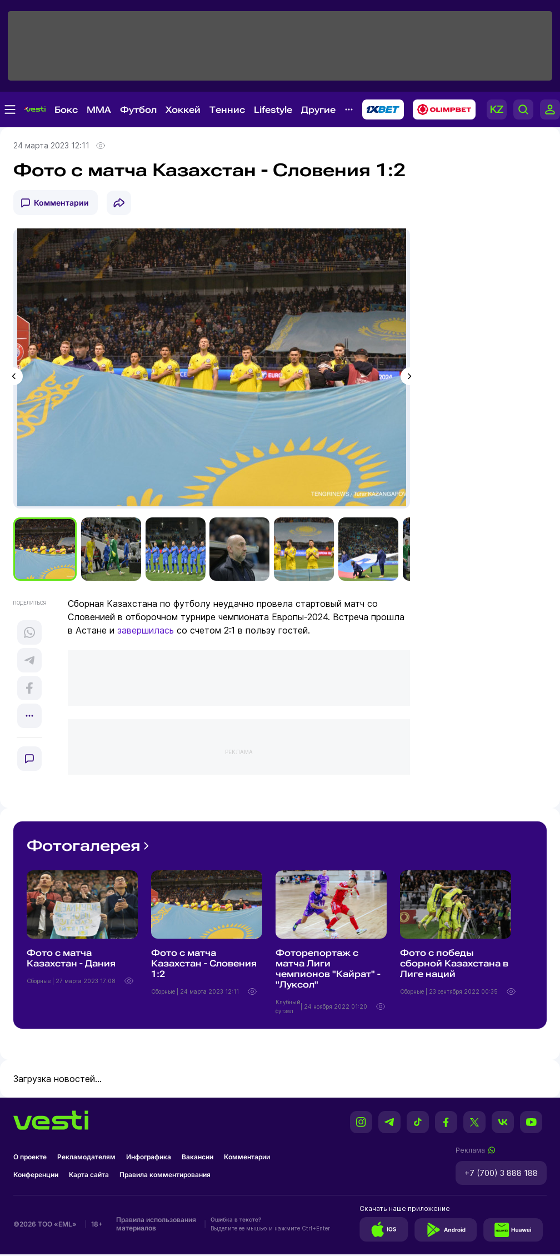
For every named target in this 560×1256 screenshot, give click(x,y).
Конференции (35, 1176)
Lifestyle (273, 109)
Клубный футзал (288, 1008)
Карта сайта (89, 1176)
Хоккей (183, 109)
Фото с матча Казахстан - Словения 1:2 (204, 965)
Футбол (138, 109)
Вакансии (197, 1158)
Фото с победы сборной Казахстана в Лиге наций (454, 965)
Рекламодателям (86, 1158)
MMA (99, 109)
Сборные (39, 982)
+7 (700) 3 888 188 (501, 1174)
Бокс (66, 109)
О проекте (30, 1158)
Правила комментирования (165, 1176)
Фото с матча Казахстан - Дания (71, 959)
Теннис (227, 109)
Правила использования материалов (156, 1225)
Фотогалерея (89, 847)
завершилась (145, 631)
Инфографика (148, 1158)
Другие (318, 109)
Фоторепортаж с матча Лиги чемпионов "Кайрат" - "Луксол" (328, 970)
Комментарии (61, 202)
